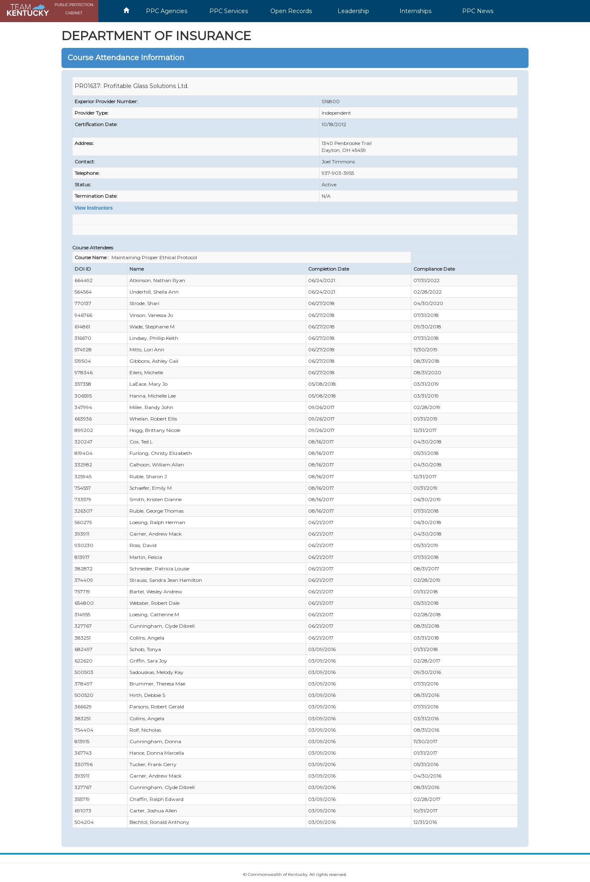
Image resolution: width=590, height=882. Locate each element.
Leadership (353, 11)
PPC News (477, 11)
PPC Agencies (166, 11)
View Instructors (94, 208)
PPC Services (228, 11)
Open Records (291, 11)
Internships (415, 11)
